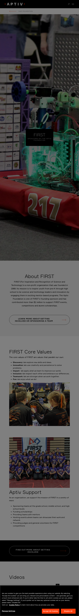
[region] (39, 600)
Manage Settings (8, 611)
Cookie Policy (14, 605)
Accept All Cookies (50, 611)
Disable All (68, 611)
